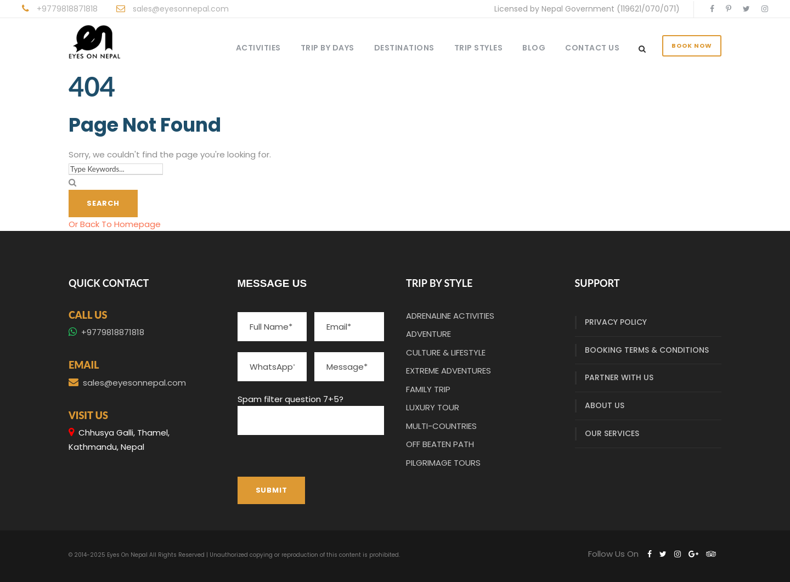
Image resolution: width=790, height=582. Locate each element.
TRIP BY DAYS (327, 47)
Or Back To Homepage (115, 224)
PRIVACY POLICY (616, 322)
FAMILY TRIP (428, 389)
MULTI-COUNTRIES (441, 426)
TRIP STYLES (478, 47)
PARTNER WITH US (619, 377)
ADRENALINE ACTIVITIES (450, 315)
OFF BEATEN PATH (440, 444)
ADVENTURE (428, 334)
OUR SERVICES (612, 433)
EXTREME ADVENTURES (448, 370)
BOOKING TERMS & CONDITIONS (647, 349)
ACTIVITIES (258, 47)
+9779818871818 (67, 8)
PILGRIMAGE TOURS (443, 462)
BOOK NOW (692, 45)
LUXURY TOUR (432, 407)
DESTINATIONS (404, 47)
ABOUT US (604, 405)
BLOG (533, 47)
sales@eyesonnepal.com (181, 8)
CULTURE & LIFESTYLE (446, 352)
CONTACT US (592, 47)
